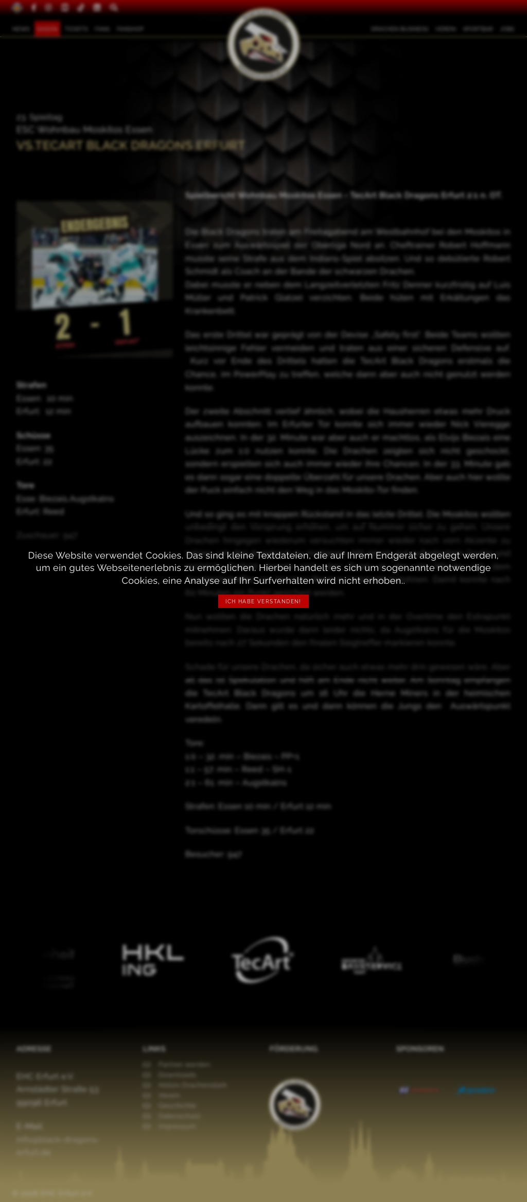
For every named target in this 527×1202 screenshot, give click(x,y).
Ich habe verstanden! (263, 601)
